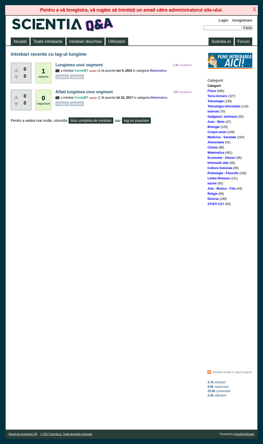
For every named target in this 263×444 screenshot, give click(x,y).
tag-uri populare (136, 120)
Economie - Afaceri (221, 158)
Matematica (216, 152)
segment (77, 76)
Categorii (214, 86)
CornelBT (81, 70)
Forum (243, 41)
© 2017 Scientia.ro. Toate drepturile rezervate (66, 434)
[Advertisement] (230, 287)
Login (223, 20)
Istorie (212, 183)
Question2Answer (244, 434)
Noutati (20, 41)
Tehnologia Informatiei (224, 106)
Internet (213, 111)
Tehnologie (216, 101)
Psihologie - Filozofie (223, 173)
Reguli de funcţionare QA (23, 434)
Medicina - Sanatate (222, 137)
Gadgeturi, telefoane (222, 116)
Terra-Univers (217, 96)
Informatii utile (218, 163)
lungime (62, 76)
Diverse (213, 199)
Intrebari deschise (85, 41)
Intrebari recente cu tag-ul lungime (232, 372)
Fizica (212, 91)
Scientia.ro (221, 41)
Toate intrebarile (48, 41)
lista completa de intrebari (90, 120)
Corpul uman (217, 132)
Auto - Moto (216, 122)
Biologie (214, 127)
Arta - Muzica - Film (222, 188)
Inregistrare (242, 20)
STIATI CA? (216, 204)
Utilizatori (116, 41)
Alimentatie (216, 142)
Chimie (213, 147)
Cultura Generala (220, 168)
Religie (213, 194)
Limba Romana (219, 178)
